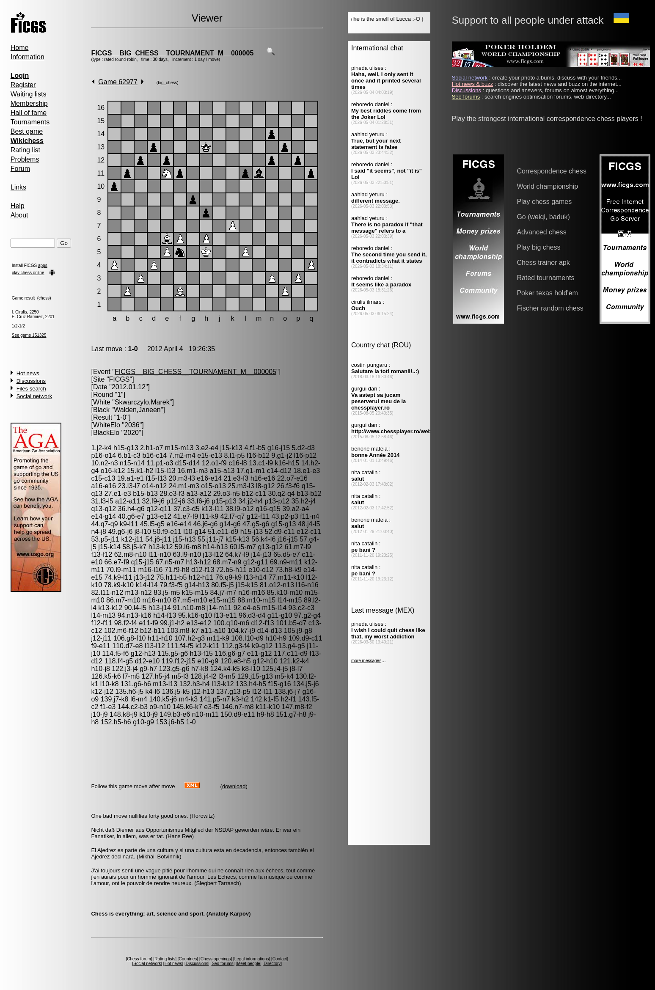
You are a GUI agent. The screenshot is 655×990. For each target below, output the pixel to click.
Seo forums (222, 963)
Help (18, 205)
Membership (29, 103)
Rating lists (164, 959)
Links (18, 187)
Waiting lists (29, 94)
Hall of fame (29, 112)
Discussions (31, 381)
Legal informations (251, 959)
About (19, 215)
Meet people (248, 963)
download (234, 786)
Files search (31, 388)
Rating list (25, 150)
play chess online (28, 272)
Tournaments (30, 122)
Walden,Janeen (137, 409)
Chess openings (216, 959)
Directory (272, 963)
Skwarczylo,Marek (142, 402)
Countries (188, 959)
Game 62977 (118, 81)
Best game (27, 131)
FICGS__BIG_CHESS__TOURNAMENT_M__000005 (172, 53)
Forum (20, 168)
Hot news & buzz (472, 84)
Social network (34, 396)
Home (20, 47)
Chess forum (139, 959)
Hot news (28, 373)
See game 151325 (29, 335)
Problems (25, 159)
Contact (279, 959)
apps (42, 265)
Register (23, 84)
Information (27, 56)
